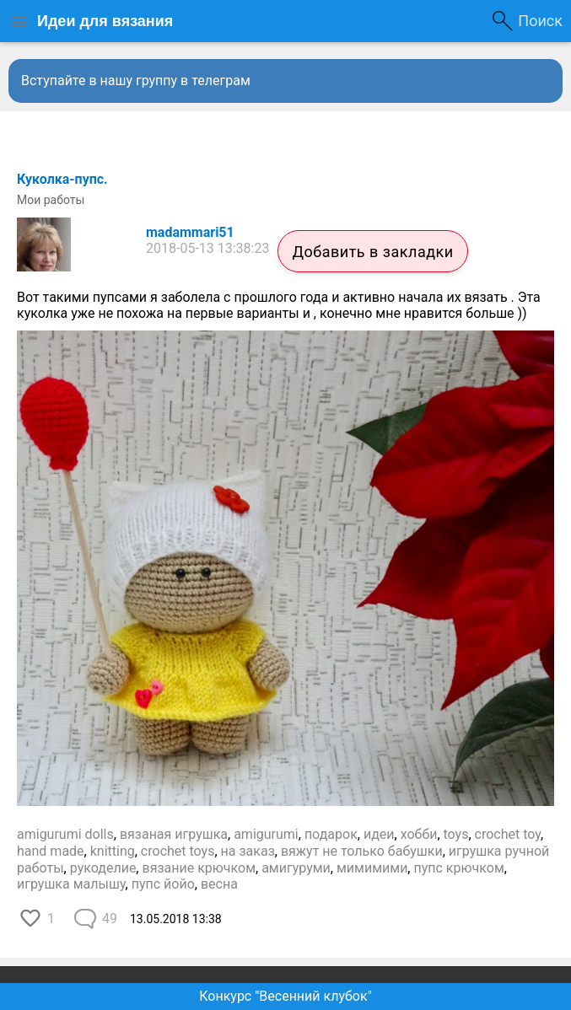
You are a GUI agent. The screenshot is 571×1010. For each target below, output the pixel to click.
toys (456, 834)
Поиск (540, 21)
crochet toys (178, 851)
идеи (379, 834)
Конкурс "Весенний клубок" (285, 996)
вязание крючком (199, 868)
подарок (331, 834)
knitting (112, 851)
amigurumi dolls (65, 834)
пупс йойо (163, 884)
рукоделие (103, 868)
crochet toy (508, 834)
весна (219, 884)
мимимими (372, 868)
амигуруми (296, 868)
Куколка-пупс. (62, 179)
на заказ (248, 851)
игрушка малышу (71, 884)
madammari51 (190, 232)
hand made (50, 851)
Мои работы (50, 200)
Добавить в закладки (372, 252)
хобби (419, 834)
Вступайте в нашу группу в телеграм (135, 81)
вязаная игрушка (174, 834)
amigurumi (266, 834)
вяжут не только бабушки (362, 851)
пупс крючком (458, 868)
